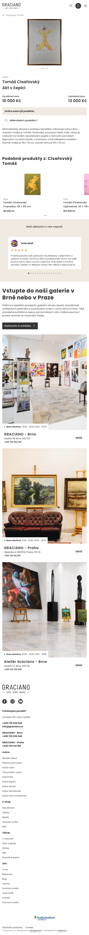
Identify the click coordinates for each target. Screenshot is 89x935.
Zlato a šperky (9, 843)
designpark (35, 930)
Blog (4, 879)
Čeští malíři (8, 893)
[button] (45, 215)
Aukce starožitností (11, 791)
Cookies (29, 927)
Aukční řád (7, 777)
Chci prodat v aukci (12, 772)
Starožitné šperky (10, 857)
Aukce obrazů (9, 786)
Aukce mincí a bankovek (14, 795)
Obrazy (5, 812)
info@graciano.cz (12, 726)
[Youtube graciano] (20, 701)
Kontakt (6, 897)
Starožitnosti (8, 807)
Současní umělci (10, 888)
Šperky (5, 817)
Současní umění (10, 821)
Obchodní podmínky (12, 927)
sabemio (62, 930)
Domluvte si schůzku (20, 325)
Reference (7, 874)
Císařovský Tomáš (12, 15)
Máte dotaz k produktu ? (21, 120)
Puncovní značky (10, 902)
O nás (5, 869)
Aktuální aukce (9, 758)
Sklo (4, 826)
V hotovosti (7, 838)
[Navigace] (85, 5)
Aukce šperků (8, 781)
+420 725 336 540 (13, 442)
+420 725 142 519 (12, 555)
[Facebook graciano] (4, 701)
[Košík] (78, 6)
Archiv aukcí (8, 767)
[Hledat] (71, 5)
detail (78, 437)
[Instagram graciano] (12, 701)
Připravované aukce (12, 762)
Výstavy (6, 883)
